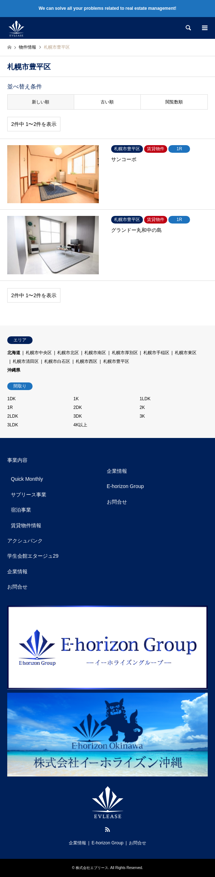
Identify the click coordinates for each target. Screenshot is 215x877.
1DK (11, 398)
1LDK (145, 398)
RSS (107, 829)
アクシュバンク (25, 541)
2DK (77, 407)
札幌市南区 (95, 352)
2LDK (12, 416)
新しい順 (40, 101)
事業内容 (17, 460)
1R (10, 407)
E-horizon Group (125, 486)
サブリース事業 (28, 494)
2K (142, 407)
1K (76, 398)
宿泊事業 (21, 510)
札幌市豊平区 (116, 361)
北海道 (13, 352)
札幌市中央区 (39, 352)
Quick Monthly (27, 479)
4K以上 (80, 424)
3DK (77, 416)
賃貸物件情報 (26, 525)
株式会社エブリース (92, 868)
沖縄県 (13, 370)
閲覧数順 (174, 101)
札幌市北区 (68, 352)
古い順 (107, 101)
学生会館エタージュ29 (33, 556)
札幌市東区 (186, 352)
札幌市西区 (86, 361)
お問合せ (17, 587)
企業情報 (17, 571)
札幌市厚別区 (125, 352)
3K (142, 416)
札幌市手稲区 (156, 352)
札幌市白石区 (57, 361)
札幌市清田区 (26, 361)
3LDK (12, 424)
